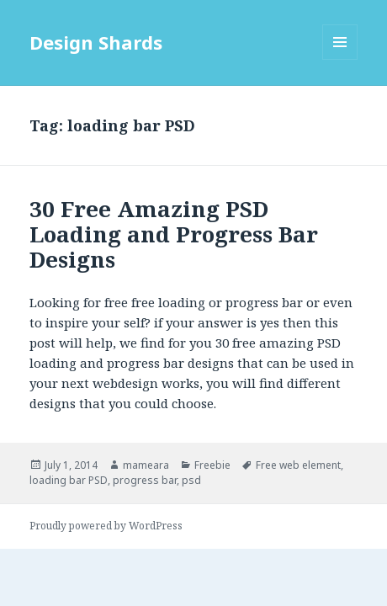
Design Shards (95, 42)
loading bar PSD (68, 480)
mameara (146, 465)
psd (191, 480)
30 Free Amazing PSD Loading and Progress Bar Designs (173, 234)
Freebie (212, 465)
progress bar (145, 480)
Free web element (298, 465)
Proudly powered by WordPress (106, 525)
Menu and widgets (340, 59)
